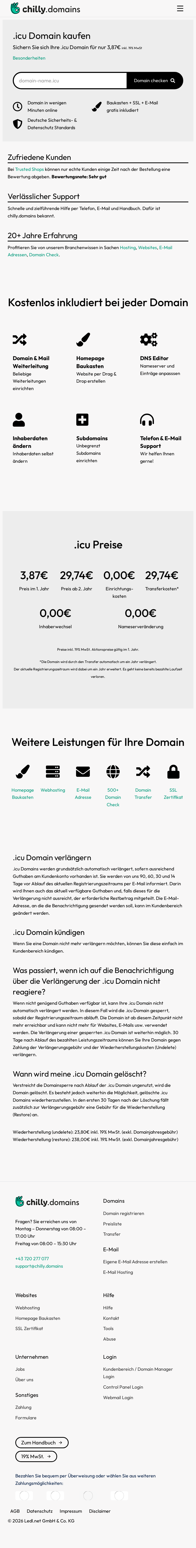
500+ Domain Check (113, 797)
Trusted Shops (29, 169)
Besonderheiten (29, 58)
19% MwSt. (36, 1456)
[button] (180, 8)
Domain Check (44, 255)
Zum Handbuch (42, 1442)
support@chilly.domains (39, 1266)
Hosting (128, 247)
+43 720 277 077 (32, 1259)
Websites (147, 247)
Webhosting (53, 790)
